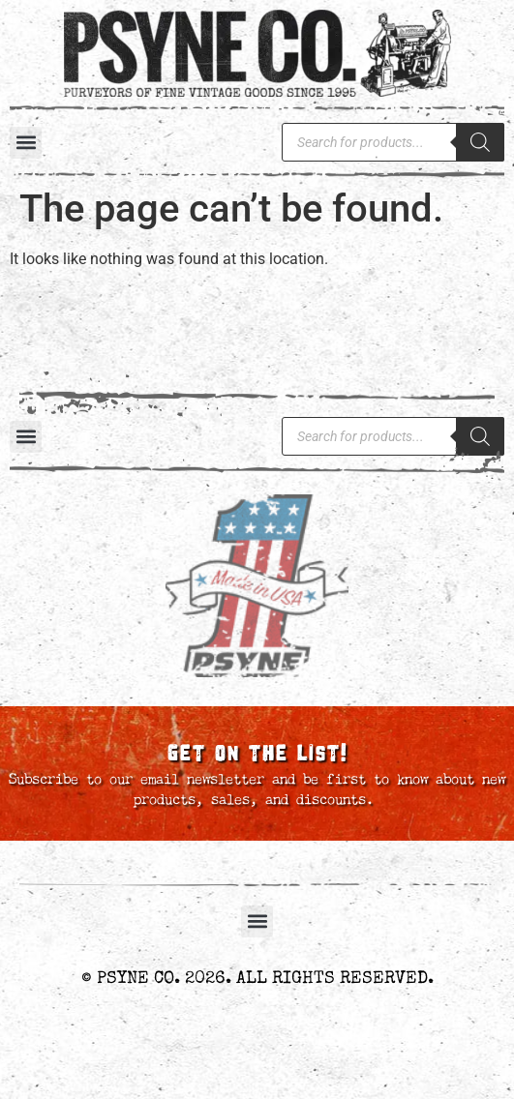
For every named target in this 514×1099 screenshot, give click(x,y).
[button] (26, 143)
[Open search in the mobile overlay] (393, 142)
